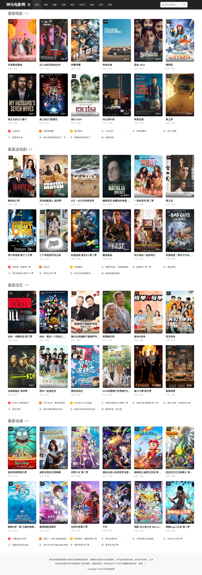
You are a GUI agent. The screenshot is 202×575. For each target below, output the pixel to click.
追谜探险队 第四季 (17, 390)
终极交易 (139, 119)
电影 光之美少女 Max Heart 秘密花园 (153, 526)
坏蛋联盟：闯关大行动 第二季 (181, 255)
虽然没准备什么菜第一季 (115, 402)
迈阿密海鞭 (46, 131)
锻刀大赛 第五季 (142, 390)
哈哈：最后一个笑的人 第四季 (55, 336)
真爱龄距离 (108, 336)
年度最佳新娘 (15, 64)
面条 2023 (139, 64)
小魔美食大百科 (18, 538)
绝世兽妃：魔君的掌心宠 (84, 538)
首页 (37, 4)
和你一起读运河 (47, 390)
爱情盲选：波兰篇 (112, 408)
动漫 (64, 4)
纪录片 (84, 4)
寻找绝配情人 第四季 (50, 200)
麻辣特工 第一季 (142, 266)
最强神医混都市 (47, 526)
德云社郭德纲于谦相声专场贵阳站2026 (91, 336)
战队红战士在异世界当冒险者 (118, 471)
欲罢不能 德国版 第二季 (146, 402)
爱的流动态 (77, 390)
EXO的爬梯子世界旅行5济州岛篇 (120, 390)
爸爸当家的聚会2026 (51, 408)
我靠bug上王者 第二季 (178, 526)
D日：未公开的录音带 (82, 200)
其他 (112, 4)
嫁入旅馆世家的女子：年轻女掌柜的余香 (54, 137)
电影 (46, 4)
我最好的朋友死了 (81, 137)
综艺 (74, 4)
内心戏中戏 (108, 119)
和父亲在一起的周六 (144, 255)
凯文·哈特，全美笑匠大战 (177, 402)
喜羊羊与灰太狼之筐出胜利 (54, 544)
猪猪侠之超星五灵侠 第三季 (148, 471)
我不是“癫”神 (109, 538)
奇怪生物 (107, 64)
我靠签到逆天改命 (19, 544)
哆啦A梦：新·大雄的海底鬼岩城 (24, 526)
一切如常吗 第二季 (144, 200)
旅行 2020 (76, 119)
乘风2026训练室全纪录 (83, 408)
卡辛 (105, 526)
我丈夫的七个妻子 (17, 119)
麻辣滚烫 (170, 390)
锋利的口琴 (14, 200)
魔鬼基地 (107, 255)
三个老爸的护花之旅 (50, 255)
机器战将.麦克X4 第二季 (84, 255)
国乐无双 (14, 408)
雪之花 (169, 200)
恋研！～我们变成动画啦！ (54, 538)
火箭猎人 (14, 131)
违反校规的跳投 (111, 273)
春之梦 (169, 119)
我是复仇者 (15, 137)
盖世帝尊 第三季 (80, 544)
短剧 (94, 4)
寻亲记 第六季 (48, 273)
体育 (103, 4)
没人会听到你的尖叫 (50, 64)
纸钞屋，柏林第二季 (20, 266)
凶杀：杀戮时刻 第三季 (20, 336)
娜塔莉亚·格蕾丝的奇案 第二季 (119, 200)
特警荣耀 (75, 64)
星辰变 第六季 (110, 544)
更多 (27, 13)
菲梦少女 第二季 (79, 471)
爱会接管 (169, 266)
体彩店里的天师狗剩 (50, 471)
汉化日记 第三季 (173, 538)
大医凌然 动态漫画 (143, 538)
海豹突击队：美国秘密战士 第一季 (116, 266)
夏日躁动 (76, 131)
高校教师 (76, 266)
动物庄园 (107, 137)
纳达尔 (44, 266)
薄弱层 (169, 64)
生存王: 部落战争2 (19, 402)
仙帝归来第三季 (79, 526)
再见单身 (170, 336)
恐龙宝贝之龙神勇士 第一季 (180, 471)
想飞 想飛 (170, 131)
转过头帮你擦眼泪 (81, 273)
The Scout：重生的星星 (53, 402)
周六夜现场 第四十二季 (21, 273)
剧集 (55, 4)
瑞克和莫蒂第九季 (17, 471)
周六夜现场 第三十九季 (20, 255)
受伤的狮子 (140, 131)
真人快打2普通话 (48, 119)
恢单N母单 (139, 336)
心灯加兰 (107, 131)
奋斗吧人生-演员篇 (81, 402)
